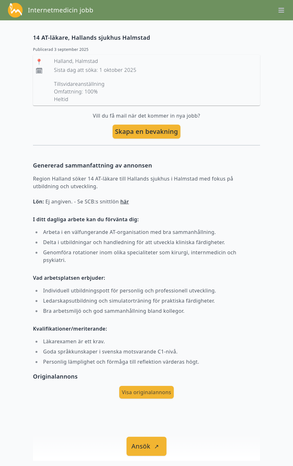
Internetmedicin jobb (60, 10)
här (124, 201)
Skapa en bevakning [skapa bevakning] (146, 131)
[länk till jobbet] (147, 446)
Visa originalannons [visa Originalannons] (146, 392)
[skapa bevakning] (147, 132)
